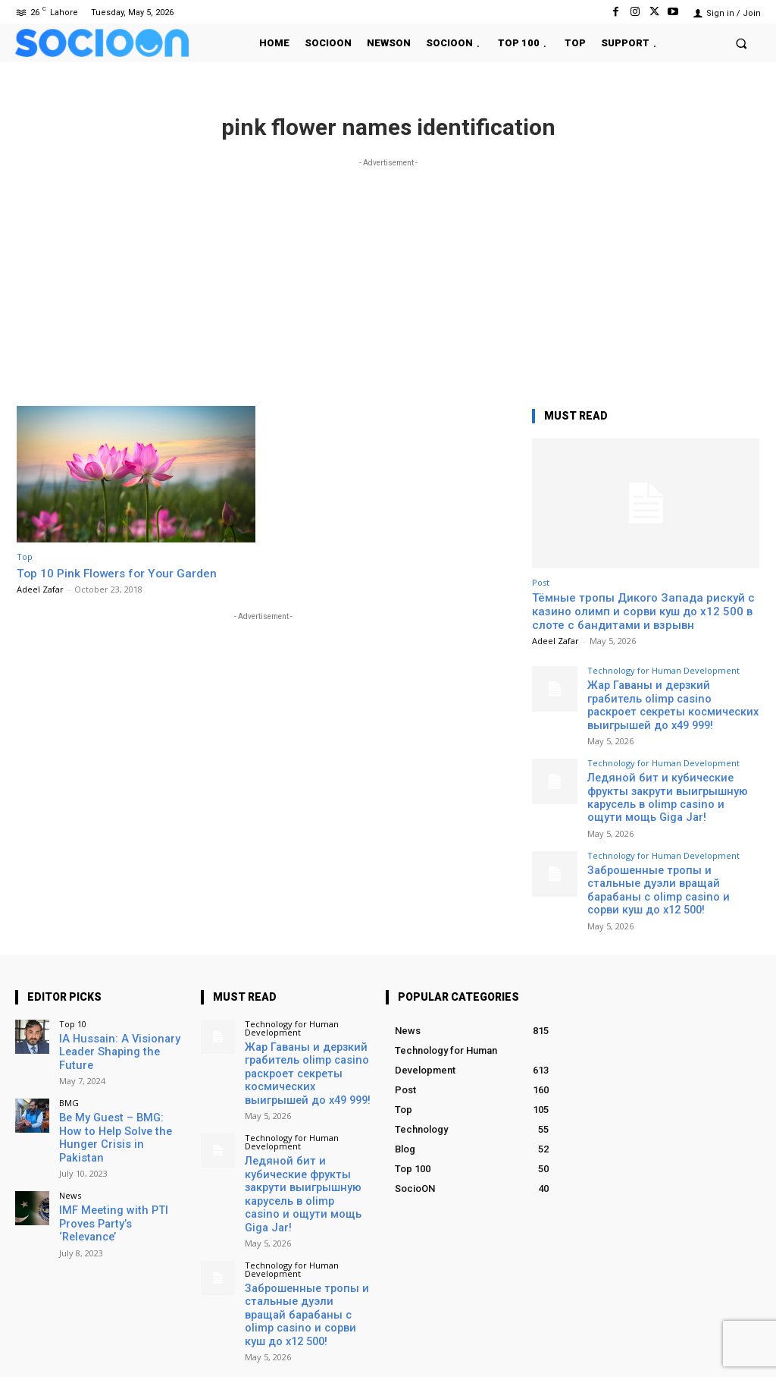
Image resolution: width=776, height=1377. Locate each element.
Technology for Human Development (663, 670)
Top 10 (72, 983)
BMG (69, 1046)
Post (540, 582)
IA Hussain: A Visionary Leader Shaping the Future (118, 1003)
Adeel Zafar (40, 589)
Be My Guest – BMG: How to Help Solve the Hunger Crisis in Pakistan (121, 1072)
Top (25, 556)
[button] (741, 43)
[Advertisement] (388, 277)
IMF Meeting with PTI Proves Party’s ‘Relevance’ (119, 1141)
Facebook (574, 1342)
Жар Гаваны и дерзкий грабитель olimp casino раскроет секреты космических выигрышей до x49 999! (667, 702)
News (70, 1121)
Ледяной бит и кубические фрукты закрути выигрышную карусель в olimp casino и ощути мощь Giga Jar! (672, 783)
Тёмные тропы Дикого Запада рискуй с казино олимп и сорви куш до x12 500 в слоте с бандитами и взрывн (643, 611)
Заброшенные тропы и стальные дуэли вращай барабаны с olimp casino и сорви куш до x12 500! (666, 858)
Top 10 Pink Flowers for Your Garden (123, 572)
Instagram (661, 1342)
